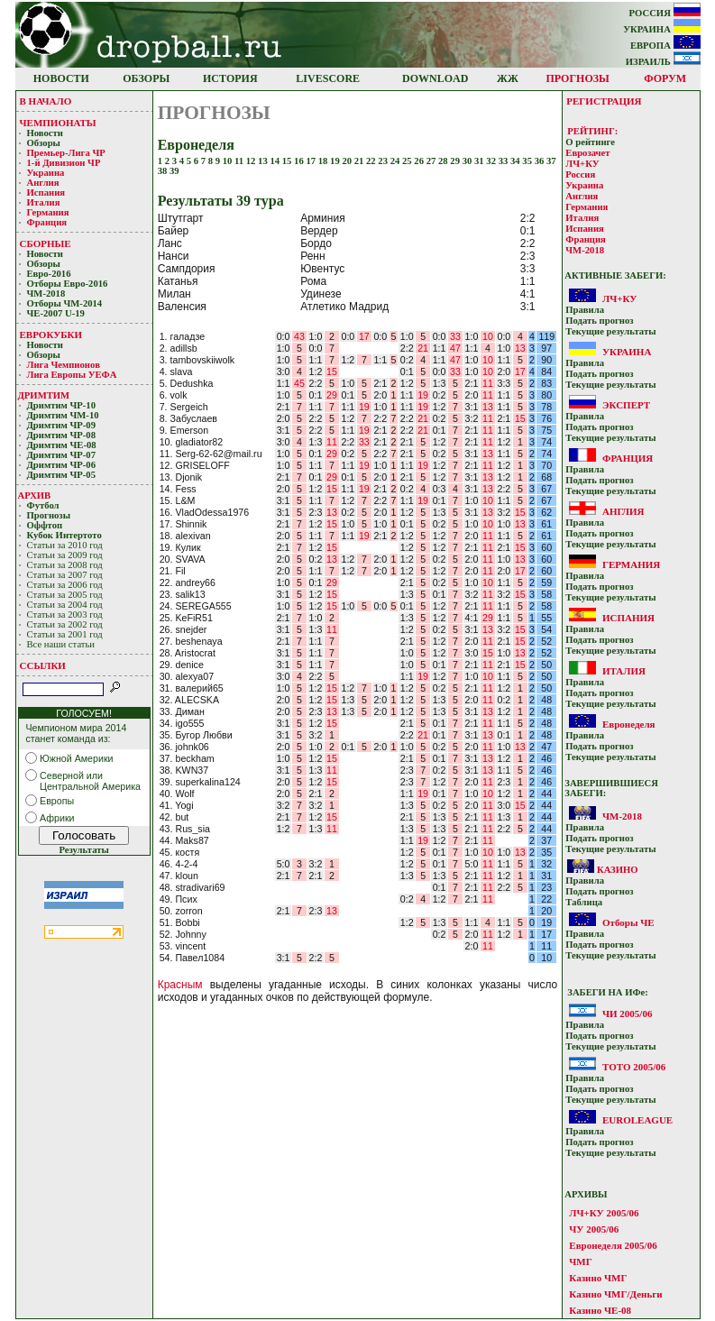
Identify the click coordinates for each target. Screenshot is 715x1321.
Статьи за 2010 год (65, 545)
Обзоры (43, 143)
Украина (46, 173)
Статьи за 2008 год (65, 565)
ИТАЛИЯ (624, 670)
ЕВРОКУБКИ (51, 334)
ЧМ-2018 (46, 293)
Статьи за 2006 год (65, 585)
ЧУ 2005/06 (594, 1229)
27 (432, 161)
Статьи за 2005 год (65, 595)
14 (275, 161)
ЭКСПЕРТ (626, 404)
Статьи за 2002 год (65, 624)
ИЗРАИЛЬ (663, 62)
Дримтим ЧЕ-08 (61, 445)
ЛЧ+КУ (582, 164)
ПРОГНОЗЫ (578, 78)
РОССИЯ (665, 13)
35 (528, 161)
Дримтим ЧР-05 (61, 475)
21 (360, 161)
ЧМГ (580, 1261)
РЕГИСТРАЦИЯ (603, 101)
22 (372, 161)
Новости (45, 133)
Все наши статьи (61, 644)
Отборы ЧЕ (628, 922)
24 (396, 161)
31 (480, 161)
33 (504, 161)
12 (252, 161)
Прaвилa (584, 310)
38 (164, 171)
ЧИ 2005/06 (627, 1013)
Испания (46, 192)
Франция (47, 222)
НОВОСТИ (61, 78)
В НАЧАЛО (46, 101)
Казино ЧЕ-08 (600, 1310)
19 (336, 161)
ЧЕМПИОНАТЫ (58, 122)
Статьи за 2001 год (65, 634)
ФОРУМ (665, 78)
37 (551, 161)
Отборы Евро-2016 (67, 284)
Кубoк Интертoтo (66, 535)
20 (347, 161)
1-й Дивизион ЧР (65, 163)
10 (228, 161)
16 (300, 161)
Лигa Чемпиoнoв (65, 365)
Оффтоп (45, 525)
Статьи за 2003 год (65, 614)
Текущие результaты (610, 331)
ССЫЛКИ (43, 665)
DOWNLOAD (435, 78)
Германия (48, 212)
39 (174, 171)
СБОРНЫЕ (45, 243)
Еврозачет (587, 153)
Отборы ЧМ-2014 (65, 303)
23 (384, 161)
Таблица (583, 902)
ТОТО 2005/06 (633, 1066)
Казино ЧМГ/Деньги (615, 1294)
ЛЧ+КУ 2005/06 (603, 1212)
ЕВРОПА (665, 45)
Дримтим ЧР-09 (61, 425)
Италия (43, 202)
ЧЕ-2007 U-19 (56, 313)
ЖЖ (507, 78)
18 (324, 161)
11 (240, 161)
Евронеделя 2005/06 (612, 1245)
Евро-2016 (49, 274)
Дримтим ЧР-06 (61, 465)
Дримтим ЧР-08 (61, 435)
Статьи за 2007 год (65, 575)
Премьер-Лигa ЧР (67, 153)
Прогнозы (48, 515)
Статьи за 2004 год (65, 605)
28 (444, 161)
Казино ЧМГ (598, 1277)
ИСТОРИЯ (230, 78)
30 (468, 161)
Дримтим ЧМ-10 (63, 415)
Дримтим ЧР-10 (61, 405)
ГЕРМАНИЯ (631, 564)
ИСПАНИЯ (628, 617)
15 (288, 161)
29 (456, 161)
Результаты (83, 850)
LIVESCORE (328, 78)
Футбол (43, 505)
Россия (580, 174)
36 (540, 161)
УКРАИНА (661, 29)
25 (408, 161)
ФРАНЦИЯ (627, 458)
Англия (43, 183)
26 (420, 161)
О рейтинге (590, 142)
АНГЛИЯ (623, 511)
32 (492, 161)
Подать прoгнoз (599, 321)
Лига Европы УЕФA (73, 375)
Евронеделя (628, 724)
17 (311, 161)
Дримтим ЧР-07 (61, 455)
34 (516, 161)
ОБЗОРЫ (146, 78)
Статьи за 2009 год (65, 555)
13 (264, 161)
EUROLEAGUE (637, 1120)
